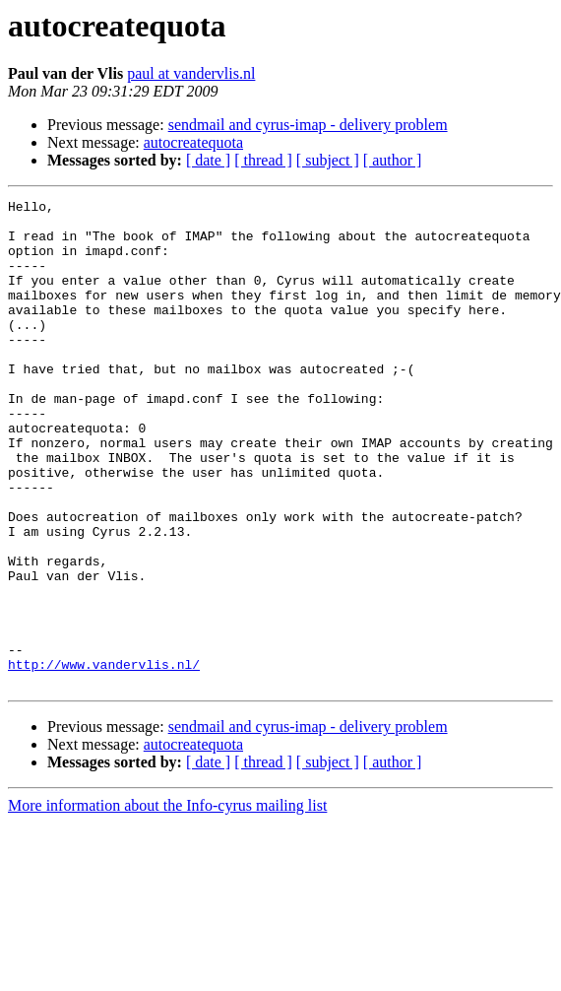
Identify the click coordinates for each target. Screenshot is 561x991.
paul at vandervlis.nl (191, 73)
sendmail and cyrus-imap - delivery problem (308, 124)
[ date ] (208, 160)
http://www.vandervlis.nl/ (104, 758)
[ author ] (392, 160)
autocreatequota (193, 142)
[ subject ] (327, 160)
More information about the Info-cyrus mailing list (167, 902)
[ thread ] (263, 160)
